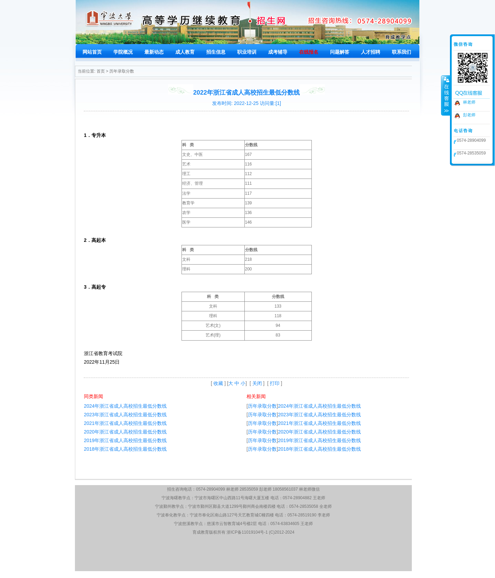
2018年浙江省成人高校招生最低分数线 (125, 449)
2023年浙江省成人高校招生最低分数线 (125, 414)
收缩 (446, 95)
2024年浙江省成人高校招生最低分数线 (125, 406)
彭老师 (469, 115)
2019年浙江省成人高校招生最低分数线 (125, 440)
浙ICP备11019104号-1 (247, 532)
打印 (274, 383)
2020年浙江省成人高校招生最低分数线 (125, 432)
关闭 (257, 383)
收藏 (218, 383)
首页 (101, 71)
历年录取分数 (121, 71)
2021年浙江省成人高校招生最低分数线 (125, 423)
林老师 (469, 102)
